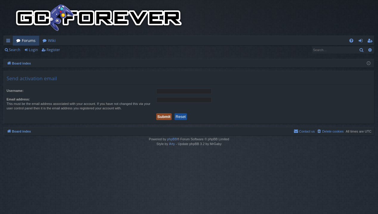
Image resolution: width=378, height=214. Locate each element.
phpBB (172, 139)
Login (33, 49)
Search (14, 49)
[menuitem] (351, 40)
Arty (172, 144)
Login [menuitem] (361, 41)
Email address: (18, 99)
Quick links (9, 41)
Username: (15, 90)
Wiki (51, 40)
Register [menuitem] (371, 41)
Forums (28, 40)
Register (53, 49)
